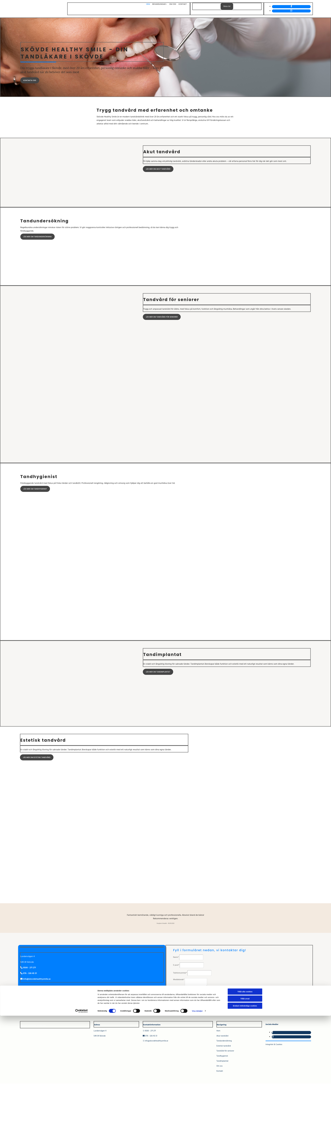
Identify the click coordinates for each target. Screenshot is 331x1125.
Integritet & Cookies (274, 1044)
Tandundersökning (224, 1040)
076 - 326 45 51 (150, 1036)
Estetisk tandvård (223, 1046)
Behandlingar (159, 4)
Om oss (173, 4)
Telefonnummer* (180, 973)
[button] (29, 80)
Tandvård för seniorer (225, 1050)
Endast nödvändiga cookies (245, 1115)
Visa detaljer (197, 1120)
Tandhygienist (222, 1056)
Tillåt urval (244, 1108)
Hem (149, 4)
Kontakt (183, 4)
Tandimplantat (222, 1061)
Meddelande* (178, 979)
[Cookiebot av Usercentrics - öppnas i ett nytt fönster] (81, 1120)
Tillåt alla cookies (245, 1101)
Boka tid (226, 6)
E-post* (176, 965)
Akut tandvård (222, 1036)
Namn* (176, 957)
